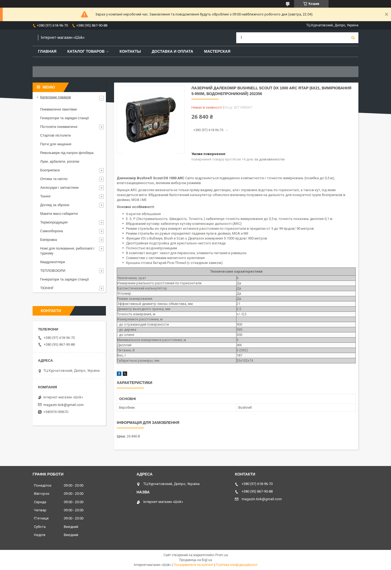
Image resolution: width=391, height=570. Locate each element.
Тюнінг (45, 196)
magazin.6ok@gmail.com (63, 405)
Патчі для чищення (55, 144)
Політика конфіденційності (236, 565)
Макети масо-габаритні (59, 214)
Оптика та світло (54, 179)
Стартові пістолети (55, 135)
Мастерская (217, 51)
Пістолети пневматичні (58, 127)
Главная (47, 51)
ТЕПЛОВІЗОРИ (52, 271)
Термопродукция (54, 222)
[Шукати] (353, 37)
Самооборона (51, 231)
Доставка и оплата (172, 51)
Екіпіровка (48, 240)
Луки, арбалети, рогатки (59, 161)
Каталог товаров (86, 51)
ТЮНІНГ (47, 288)
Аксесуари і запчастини (59, 187)
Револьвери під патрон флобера (66, 153)
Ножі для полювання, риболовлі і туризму (67, 250)
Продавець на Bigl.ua (195, 560)
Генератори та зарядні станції (64, 118)
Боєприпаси (50, 170)
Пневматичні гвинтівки (58, 109)
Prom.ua (221, 555)
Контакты (130, 51)
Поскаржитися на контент (193, 565)
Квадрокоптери (52, 262)
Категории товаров (55, 97)
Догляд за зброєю (54, 205)
